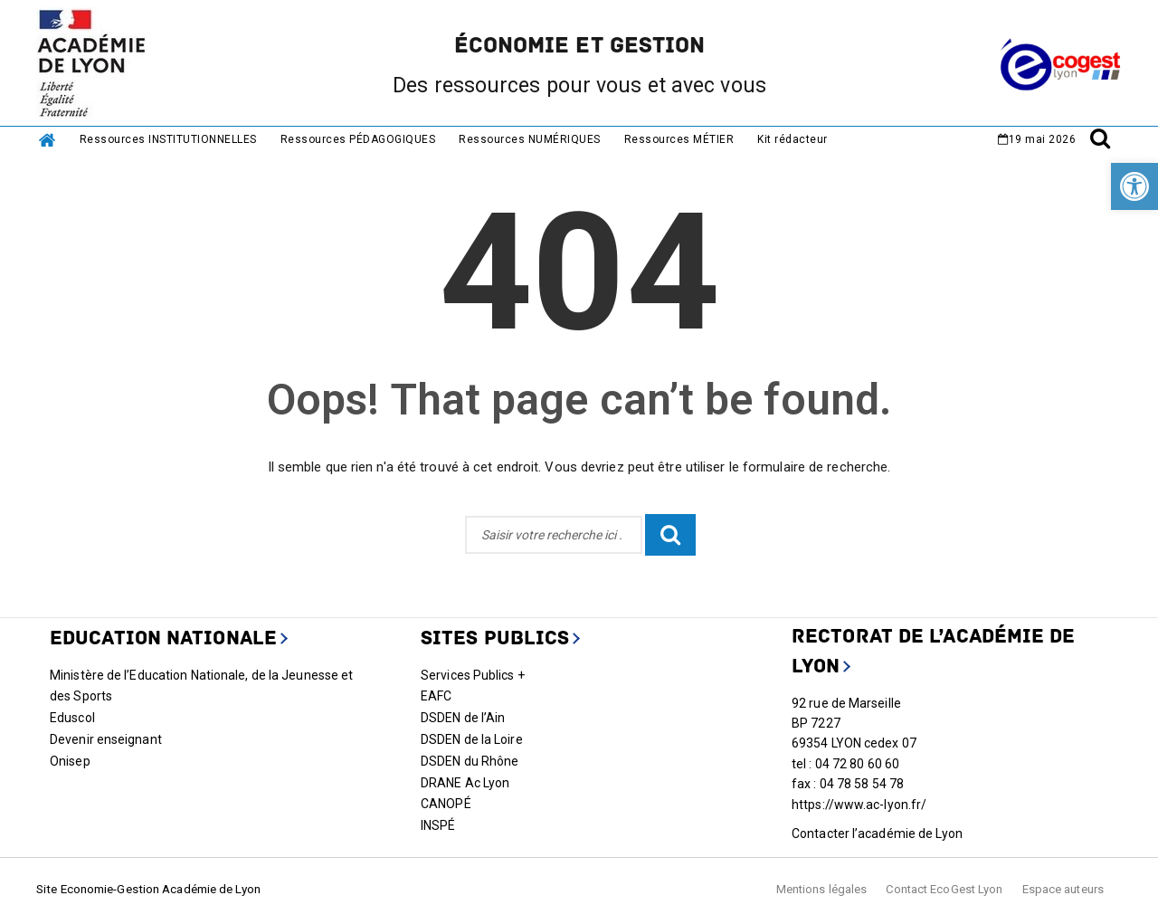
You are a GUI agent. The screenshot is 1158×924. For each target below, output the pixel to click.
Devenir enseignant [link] (106, 739)
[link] (1134, 186)
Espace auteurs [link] (1063, 889)
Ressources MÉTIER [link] (679, 139)
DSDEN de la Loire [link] (472, 739)
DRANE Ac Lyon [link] (465, 783)
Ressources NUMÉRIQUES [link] (530, 139)
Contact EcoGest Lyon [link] (944, 889)
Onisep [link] (70, 761)
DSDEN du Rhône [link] (469, 761)
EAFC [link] (436, 696)
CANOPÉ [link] (446, 803)
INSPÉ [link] (438, 825)
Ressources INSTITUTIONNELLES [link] (168, 139)
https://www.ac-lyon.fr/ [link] (859, 804)
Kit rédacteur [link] (792, 139)
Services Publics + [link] (473, 675)
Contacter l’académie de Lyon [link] (877, 833)
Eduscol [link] (72, 717)
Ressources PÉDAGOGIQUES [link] (358, 139)
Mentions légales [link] (822, 889)
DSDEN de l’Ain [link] (463, 717)
